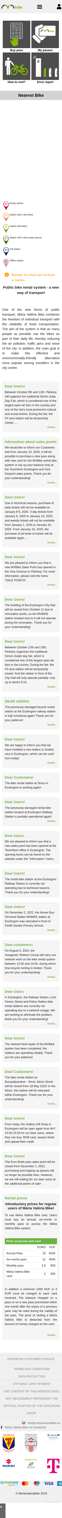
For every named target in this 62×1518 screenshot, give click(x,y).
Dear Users (14, 992)
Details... (52, 427)
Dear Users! (15, 386)
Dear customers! (19, 945)
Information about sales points (31, 442)
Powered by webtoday (52, 1502)
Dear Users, (15, 836)
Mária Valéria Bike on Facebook (25, 1427)
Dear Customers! (19, 777)
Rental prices (16, 1198)
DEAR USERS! (17, 701)
